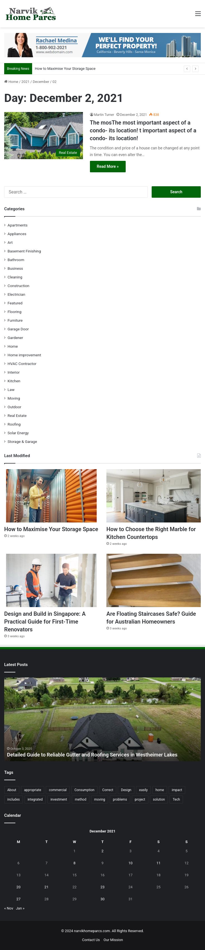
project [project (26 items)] (140, 799)
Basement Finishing (24, 251)
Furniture (15, 320)
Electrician (16, 294)
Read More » (108, 166)
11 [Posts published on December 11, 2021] (158, 863)
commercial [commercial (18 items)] (57, 790)
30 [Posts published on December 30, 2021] (103, 899)
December (41, 82)
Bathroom (16, 259)
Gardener (15, 337)
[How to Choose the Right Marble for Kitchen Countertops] (153, 495)
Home (11, 82)
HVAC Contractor (22, 363)
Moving (14, 398)
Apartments (18, 225)
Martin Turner (104, 115)
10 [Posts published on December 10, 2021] (130, 863)
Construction (18, 285)
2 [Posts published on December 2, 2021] (102, 851)
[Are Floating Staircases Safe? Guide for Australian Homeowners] (153, 580)
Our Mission (113, 940)
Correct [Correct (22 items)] (107, 790)
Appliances (17, 233)
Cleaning (15, 277)
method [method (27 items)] (80, 799)
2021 (26, 82)
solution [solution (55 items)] (159, 799)
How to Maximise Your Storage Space (65, 68)
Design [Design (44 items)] (126, 790)
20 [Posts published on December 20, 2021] (18, 887)
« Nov (8, 908)
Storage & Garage (22, 441)
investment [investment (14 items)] (59, 799)
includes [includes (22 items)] (13, 799)
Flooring (15, 311)
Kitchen (14, 381)
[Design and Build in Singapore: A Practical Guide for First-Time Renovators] (51, 580)
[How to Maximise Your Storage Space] (51, 495)
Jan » (20, 908)
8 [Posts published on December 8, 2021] (74, 863)
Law (11, 389)
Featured (15, 303)
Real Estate (17, 415)
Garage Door (18, 329)
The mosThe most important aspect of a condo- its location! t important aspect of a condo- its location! (143, 130)
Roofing (14, 424)
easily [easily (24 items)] (143, 790)
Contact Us (91, 940)
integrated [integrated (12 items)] (35, 799)
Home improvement (24, 355)
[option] (102, 719)
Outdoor (14, 407)
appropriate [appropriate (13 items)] (32, 790)
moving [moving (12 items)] (99, 799)
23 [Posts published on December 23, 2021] (103, 887)
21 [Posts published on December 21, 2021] (46, 887)
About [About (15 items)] (11, 790)
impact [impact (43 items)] (177, 790)
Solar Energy (18, 433)
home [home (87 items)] (160, 790)
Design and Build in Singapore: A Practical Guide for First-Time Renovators (45, 621)
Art (10, 242)
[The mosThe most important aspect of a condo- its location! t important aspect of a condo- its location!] (43, 135)
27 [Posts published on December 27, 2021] (18, 899)
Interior (14, 372)
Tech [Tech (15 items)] (176, 799)
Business (15, 268)
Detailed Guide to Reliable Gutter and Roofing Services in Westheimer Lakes (92, 755)
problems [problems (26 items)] (120, 799)
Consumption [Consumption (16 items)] (84, 790)
